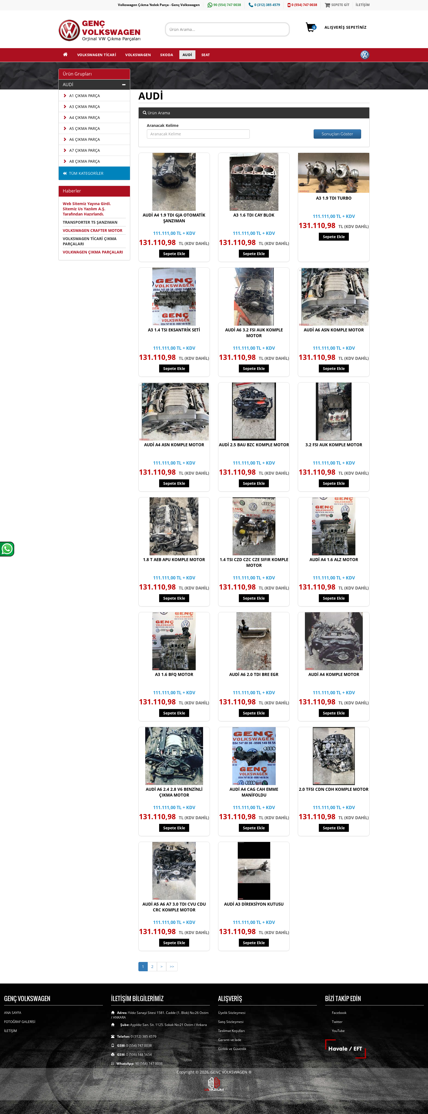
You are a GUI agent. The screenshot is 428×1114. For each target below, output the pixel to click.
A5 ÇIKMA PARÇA (81, 128)
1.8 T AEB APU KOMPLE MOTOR (174, 559)
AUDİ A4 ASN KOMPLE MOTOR (174, 444)
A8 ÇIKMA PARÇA (81, 161)
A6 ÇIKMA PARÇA (81, 139)
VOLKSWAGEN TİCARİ (96, 54)
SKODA (166, 54)
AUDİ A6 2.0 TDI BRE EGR (253, 674)
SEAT (205, 54)
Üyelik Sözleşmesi (231, 1012)
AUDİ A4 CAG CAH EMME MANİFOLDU (254, 792)
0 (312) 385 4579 (263, 4)
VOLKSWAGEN (138, 54)
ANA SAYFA (12, 1012)
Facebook (339, 1012)
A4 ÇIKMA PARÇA (81, 117)
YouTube (338, 1030)
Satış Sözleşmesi (230, 1021)
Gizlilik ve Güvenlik (232, 1048)
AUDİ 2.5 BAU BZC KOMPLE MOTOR (254, 444)
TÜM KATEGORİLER (83, 173)
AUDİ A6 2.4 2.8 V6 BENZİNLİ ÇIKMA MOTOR (174, 792)
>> (172, 966)
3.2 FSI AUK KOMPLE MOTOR (333, 444)
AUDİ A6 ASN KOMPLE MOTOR (334, 330)
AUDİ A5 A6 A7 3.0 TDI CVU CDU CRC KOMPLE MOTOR (174, 906)
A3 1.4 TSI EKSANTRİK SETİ (174, 330)
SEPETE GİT (336, 4)
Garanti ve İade (229, 1039)
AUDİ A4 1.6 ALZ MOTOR (334, 559)
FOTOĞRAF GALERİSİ (19, 1021)
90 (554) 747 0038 (223, 4)
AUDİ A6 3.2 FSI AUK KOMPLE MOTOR (254, 332)
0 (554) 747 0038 (301, 4)
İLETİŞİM (363, 4)
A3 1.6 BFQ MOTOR (174, 674)
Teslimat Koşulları (231, 1030)
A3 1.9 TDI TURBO (334, 198)
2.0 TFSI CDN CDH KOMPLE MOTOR (333, 789)
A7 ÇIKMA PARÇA (81, 150)
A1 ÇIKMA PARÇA (81, 95)
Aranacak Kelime (163, 125)
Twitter (337, 1021)
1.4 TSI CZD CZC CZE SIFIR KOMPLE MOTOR (254, 562)
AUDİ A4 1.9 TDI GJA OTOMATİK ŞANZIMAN (174, 217)
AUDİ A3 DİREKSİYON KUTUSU (254, 904)
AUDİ (187, 54)
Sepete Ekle (174, 253)
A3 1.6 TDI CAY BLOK (253, 215)
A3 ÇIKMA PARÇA (81, 106)
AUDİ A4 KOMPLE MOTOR (333, 674)
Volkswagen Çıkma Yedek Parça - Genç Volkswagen (159, 4)
